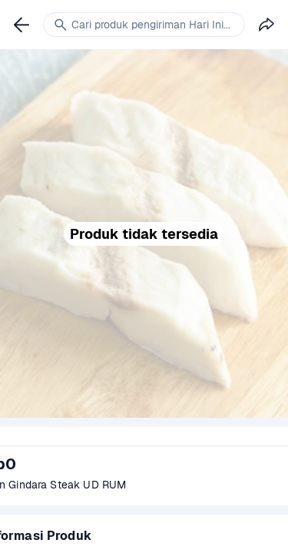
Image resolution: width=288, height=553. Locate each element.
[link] (21, 24)
